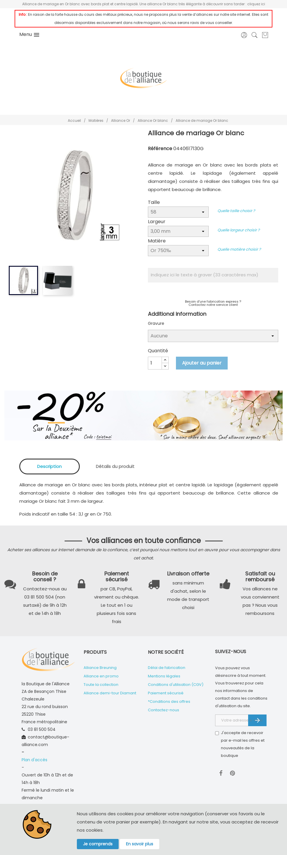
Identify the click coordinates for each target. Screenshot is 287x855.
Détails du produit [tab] (115, 466)
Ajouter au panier (202, 363)
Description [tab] (49, 466)
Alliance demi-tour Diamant (110, 693)
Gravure (156, 323)
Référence (160, 148)
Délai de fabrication (166, 667)
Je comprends (98, 844)
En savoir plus (139, 844)
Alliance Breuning (100, 667)
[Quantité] (155, 363)
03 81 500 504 (42, 729)
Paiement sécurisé (166, 693)
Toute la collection (101, 684)
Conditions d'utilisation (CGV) (175, 684)
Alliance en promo (101, 676)
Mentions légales (164, 676)
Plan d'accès (34, 760)
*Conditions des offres (169, 701)
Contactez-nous (163, 710)
